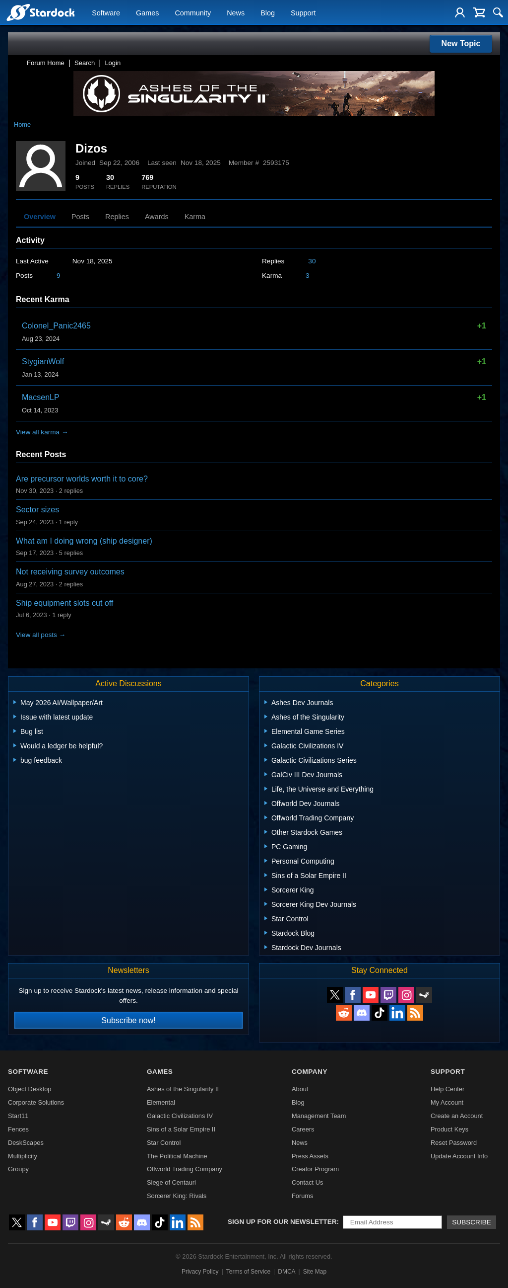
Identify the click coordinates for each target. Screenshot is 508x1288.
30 (312, 261)
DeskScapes (26, 1142)
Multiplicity (22, 1156)
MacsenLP (41, 397)
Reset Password (454, 1142)
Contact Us (307, 1182)
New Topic (461, 43)
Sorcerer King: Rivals (176, 1196)
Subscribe (471, 1222)
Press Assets (310, 1156)
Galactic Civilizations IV (180, 1116)
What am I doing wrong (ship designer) (84, 541)
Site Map (314, 1271)
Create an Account (457, 1116)
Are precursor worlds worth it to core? (82, 479)
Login (113, 63)
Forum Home (45, 63)
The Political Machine (177, 1156)
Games (147, 13)
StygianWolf (43, 361)
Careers (303, 1129)
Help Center (447, 1089)
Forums (302, 1196)
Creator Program (315, 1169)
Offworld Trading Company (184, 1169)
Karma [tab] (195, 217)
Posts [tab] (80, 217)
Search (84, 63)
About (300, 1089)
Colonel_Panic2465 (56, 326)
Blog (267, 13)
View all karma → (42, 432)
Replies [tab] (117, 217)
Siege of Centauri (171, 1182)
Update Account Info (459, 1156)
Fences (18, 1129)
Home (22, 124)
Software (106, 13)
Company (309, 1071)
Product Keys (449, 1129)
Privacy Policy (200, 1271)
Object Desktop (30, 1089)
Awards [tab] (157, 217)
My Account (447, 1102)
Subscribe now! (128, 1020)
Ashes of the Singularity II (183, 1089)
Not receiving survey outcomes (70, 571)
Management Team (319, 1116)
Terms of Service (248, 1271)
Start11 (18, 1116)
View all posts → (40, 635)
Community (193, 13)
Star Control (164, 1142)
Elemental (161, 1102)
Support (303, 13)
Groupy (18, 1169)
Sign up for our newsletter (282, 1221)
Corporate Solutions (36, 1102)
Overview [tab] (40, 217)
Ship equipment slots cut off (64, 603)
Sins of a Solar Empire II (181, 1129)
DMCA (286, 1271)
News (236, 13)
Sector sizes (37, 509)
